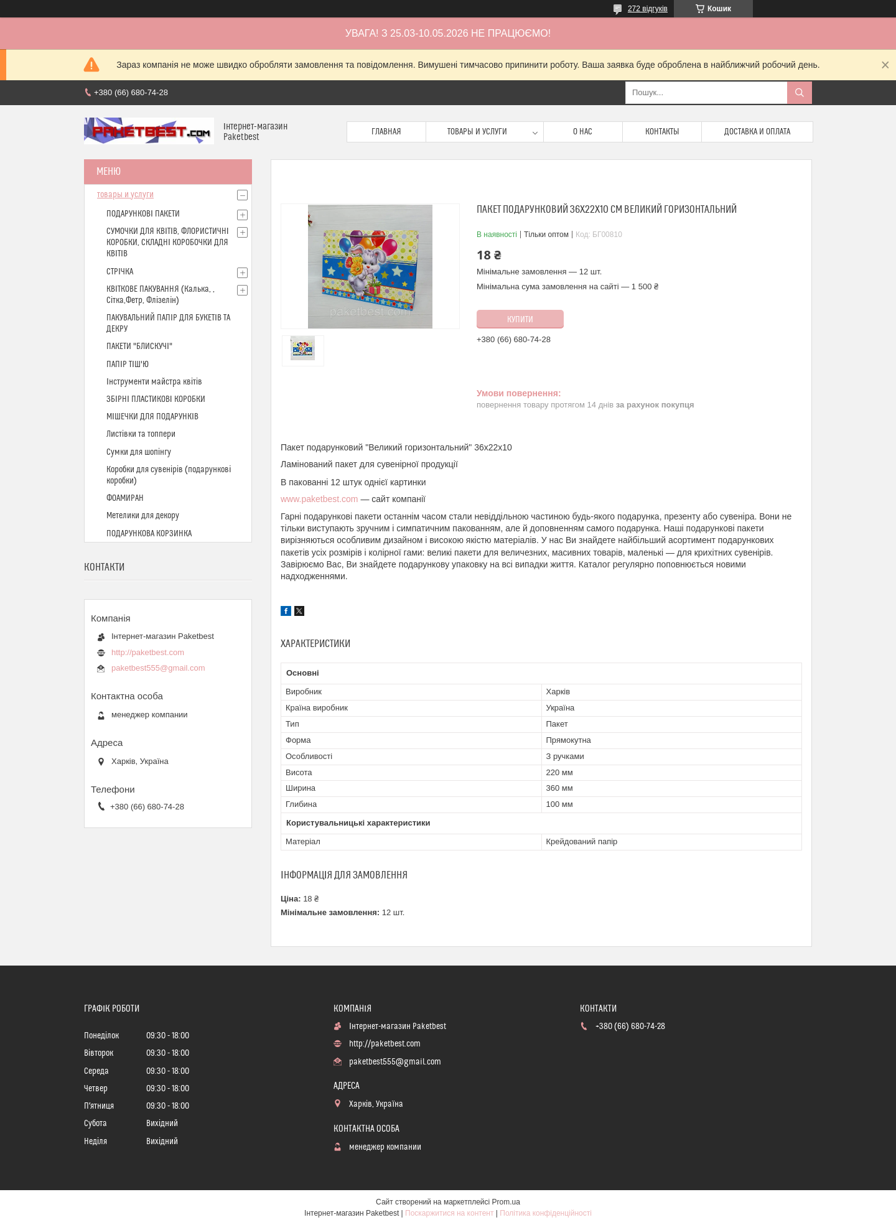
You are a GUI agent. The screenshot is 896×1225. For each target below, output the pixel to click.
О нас (582, 132)
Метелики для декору (142, 516)
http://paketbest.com (147, 652)
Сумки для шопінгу (138, 452)
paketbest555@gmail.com (158, 668)
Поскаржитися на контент (449, 1213)
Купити (520, 320)
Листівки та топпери (140, 434)
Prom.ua (506, 1202)
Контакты (662, 132)
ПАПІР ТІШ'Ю (127, 365)
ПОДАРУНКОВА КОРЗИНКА (149, 534)
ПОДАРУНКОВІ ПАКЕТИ (143, 214)
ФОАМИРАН (125, 498)
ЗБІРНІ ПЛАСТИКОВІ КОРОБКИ (155, 399)
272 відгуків (648, 8)
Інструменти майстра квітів (154, 382)
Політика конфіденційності (546, 1213)
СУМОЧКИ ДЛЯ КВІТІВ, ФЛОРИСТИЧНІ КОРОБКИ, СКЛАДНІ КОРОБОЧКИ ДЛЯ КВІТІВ (167, 242)
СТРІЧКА (119, 272)
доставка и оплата (757, 132)
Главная (386, 132)
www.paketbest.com (319, 499)
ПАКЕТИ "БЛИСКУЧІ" (139, 347)
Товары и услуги (477, 132)
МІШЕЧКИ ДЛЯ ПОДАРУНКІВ (152, 417)
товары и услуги (125, 195)
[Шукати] (799, 93)
